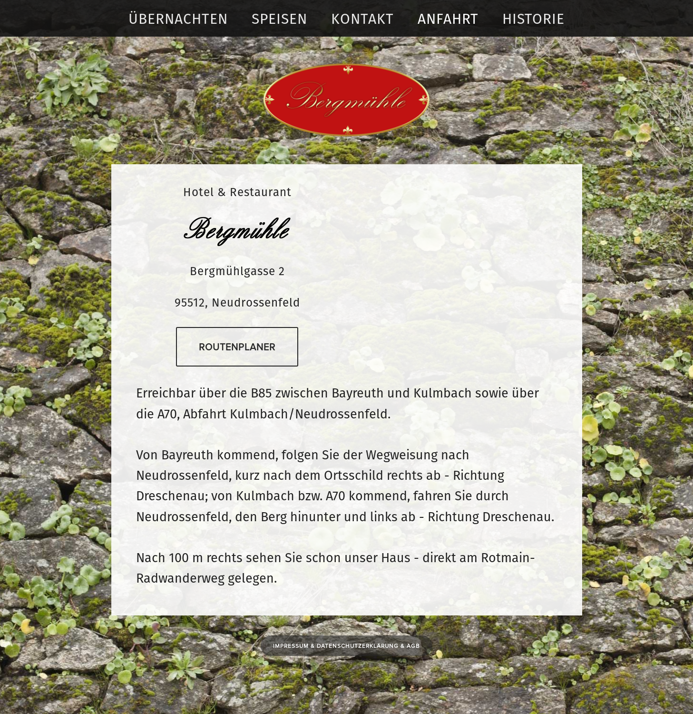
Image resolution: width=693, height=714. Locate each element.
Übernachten (178, 18)
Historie (533, 18)
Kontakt (362, 18)
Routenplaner (237, 347)
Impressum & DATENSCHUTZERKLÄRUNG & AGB (346, 646)
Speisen (279, 18)
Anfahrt (448, 18)
